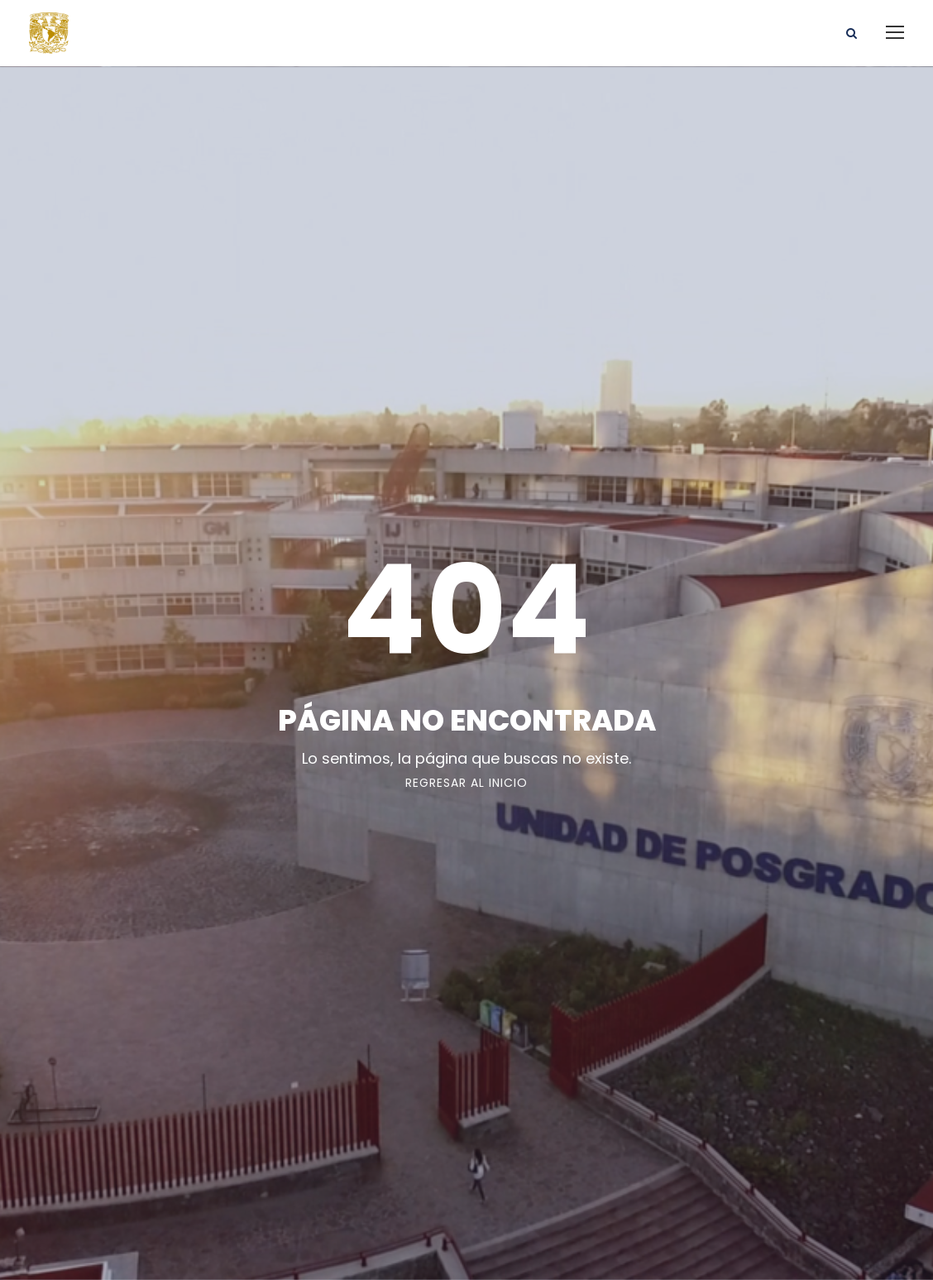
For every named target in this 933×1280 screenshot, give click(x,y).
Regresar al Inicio (466, 782)
